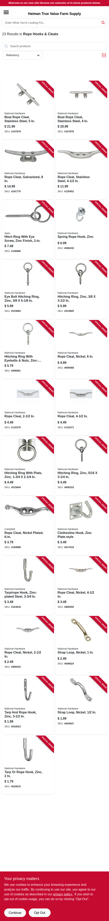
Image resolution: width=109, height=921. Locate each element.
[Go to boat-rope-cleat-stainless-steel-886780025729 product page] (81, 110)
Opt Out (39, 912)
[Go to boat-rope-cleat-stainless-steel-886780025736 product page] (28, 110)
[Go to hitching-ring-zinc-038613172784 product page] (81, 289)
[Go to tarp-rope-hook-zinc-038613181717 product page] (28, 765)
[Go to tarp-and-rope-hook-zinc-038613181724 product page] (28, 705)
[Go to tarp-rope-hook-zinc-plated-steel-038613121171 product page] (28, 586)
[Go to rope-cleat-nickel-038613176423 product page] (28, 645)
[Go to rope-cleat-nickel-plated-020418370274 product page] (28, 526)
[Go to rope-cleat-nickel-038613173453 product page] (81, 349)
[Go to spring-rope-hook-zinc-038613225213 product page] (81, 230)
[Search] (103, 22)
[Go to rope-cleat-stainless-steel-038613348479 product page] (81, 170)
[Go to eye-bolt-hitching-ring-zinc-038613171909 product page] (28, 289)
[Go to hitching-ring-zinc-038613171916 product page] (81, 466)
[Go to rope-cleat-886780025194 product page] (28, 407)
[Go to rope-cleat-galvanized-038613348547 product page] (28, 170)
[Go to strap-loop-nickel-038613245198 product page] (81, 645)
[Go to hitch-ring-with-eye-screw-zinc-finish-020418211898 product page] (28, 230)
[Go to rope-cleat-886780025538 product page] (81, 407)
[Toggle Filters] (104, 55)
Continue (15, 912)
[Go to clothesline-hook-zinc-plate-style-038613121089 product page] (81, 526)
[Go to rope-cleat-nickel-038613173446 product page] (81, 586)
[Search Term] (54, 23)
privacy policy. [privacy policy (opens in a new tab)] (63, 894)
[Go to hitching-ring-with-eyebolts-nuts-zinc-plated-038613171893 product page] (28, 349)
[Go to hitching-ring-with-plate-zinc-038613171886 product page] (28, 466)
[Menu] (6, 12)
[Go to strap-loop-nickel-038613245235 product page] (81, 705)
